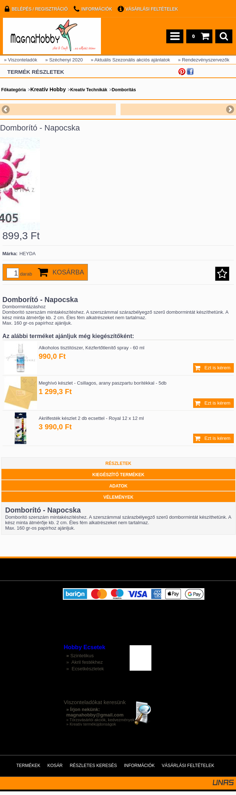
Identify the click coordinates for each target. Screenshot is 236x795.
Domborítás (124, 89)
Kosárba (68, 276)
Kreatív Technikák (88, 89)
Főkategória (13, 89)
